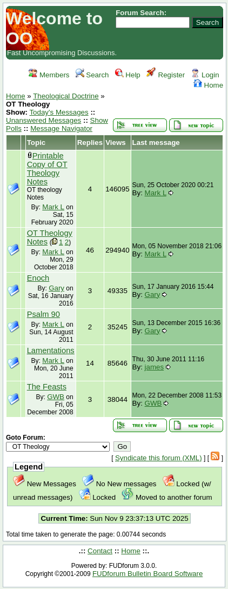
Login (205, 75)
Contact (100, 551)
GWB (55, 397)
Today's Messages (58, 112)
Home (208, 85)
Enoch (38, 278)
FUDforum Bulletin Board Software (147, 574)
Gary (56, 288)
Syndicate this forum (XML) (158, 458)
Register (165, 75)
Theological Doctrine (66, 96)
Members (49, 75)
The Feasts (46, 386)
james (154, 367)
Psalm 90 (43, 314)
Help (127, 75)
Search (92, 75)
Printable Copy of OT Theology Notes (47, 168)
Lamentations (51, 350)
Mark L (53, 207)
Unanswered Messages (43, 120)
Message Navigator (61, 128)
